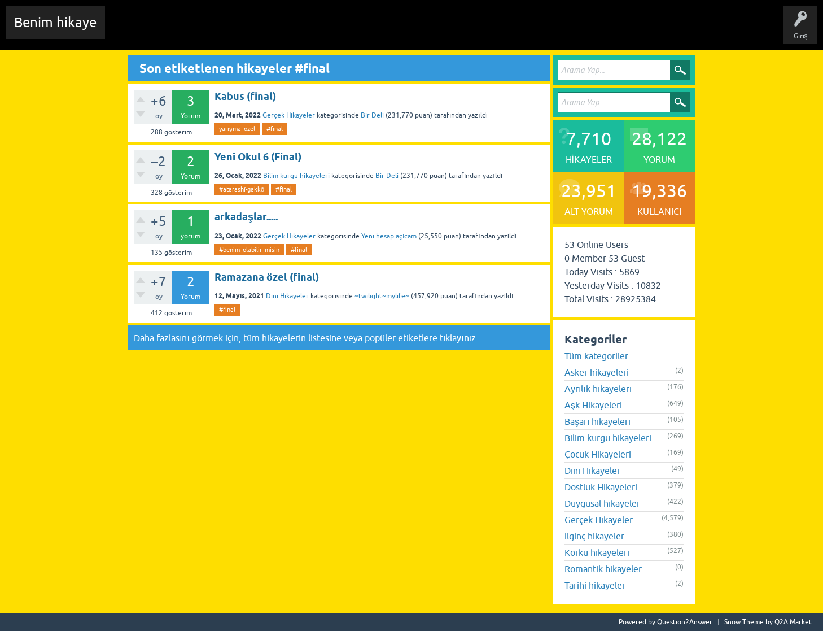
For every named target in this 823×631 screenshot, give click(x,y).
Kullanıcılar (352, 30)
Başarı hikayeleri (597, 421)
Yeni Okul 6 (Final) (257, 157)
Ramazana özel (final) (266, 277)
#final (274, 128)
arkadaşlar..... (246, 217)
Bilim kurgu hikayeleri (296, 176)
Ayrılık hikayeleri (598, 389)
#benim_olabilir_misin (249, 249)
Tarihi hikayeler (594, 585)
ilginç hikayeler (594, 536)
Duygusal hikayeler (602, 503)
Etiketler (262, 30)
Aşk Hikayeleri (593, 405)
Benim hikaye (55, 22)
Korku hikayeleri (596, 552)
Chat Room (130, 30)
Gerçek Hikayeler (288, 115)
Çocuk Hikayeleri (597, 454)
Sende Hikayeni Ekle (415, 30)
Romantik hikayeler (603, 569)
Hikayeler (223, 30)
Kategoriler (305, 30)
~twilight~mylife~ (381, 296)
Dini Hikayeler (287, 296)
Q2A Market (793, 622)
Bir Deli (372, 115)
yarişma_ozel (237, 128)
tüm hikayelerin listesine (292, 338)
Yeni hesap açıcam (389, 236)
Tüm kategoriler (596, 356)
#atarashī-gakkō (241, 189)
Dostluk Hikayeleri (600, 487)
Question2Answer (684, 622)
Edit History (178, 30)
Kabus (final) (245, 96)
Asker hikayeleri (596, 372)
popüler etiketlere (401, 338)
